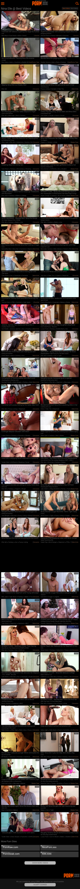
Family (26, 142)
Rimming (33, 142)
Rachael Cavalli (7, 382)
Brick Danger (52, 542)
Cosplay (28, 329)
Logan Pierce (6, 435)
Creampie (17, 275)
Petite (53, 35)
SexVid (37, 35)
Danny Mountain (46, 302)
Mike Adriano (57, 249)
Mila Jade (5, 597)
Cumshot (23, 249)
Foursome (24, 836)
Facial (62, 115)
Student (64, 169)
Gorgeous (15, 703)
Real (17, 115)
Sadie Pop (44, 542)
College (23, 195)
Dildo (55, 142)
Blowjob (59, 35)
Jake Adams (45, 489)
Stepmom (30, 249)
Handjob (54, 89)
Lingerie (58, 275)
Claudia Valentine (46, 623)
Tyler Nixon (5, 169)
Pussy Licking (45, 89)
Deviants (36, 89)
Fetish (24, 35)
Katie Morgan (17, 382)
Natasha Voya (45, 783)
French (65, 249)
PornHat (75, 115)
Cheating (28, 169)
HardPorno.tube (34, 62)
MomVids (75, 89)
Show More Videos (40, 863)
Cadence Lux (45, 676)
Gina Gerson (45, 169)
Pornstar (66, 35)
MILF (27, 623)
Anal (53, 62)
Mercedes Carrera (46, 249)
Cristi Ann (5, 783)
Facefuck (17, 62)
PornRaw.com (20, 847)
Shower (27, 435)
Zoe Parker (44, 115)
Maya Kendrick (55, 489)
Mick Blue (5, 35)
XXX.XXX (60, 854)
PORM (40, 3)
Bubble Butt (25, 62)
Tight (60, 355)
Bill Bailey (5, 757)
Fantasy (63, 62)
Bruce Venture (6, 703)
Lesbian (54, 195)
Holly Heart (53, 730)
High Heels (26, 302)
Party (58, 62)
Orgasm (43, 142)
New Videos (66, 8)
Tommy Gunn (6, 302)
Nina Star (15, 249)
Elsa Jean (5, 195)
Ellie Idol (4, 89)
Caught (51, 115)
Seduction (20, 142)
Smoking (59, 783)
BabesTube (74, 142)
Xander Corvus (45, 62)
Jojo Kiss (44, 275)
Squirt (57, 115)
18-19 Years (61, 195)
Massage (11, 115)
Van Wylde (5, 329)
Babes (18, 195)
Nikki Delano (6, 730)
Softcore (22, 650)
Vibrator (50, 142)
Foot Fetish (13, 35)
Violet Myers (6, 355)
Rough (23, 489)
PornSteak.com (20, 854)
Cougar (67, 515)
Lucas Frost (45, 329)
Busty (68, 302)
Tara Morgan (6, 515)
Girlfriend (53, 169)
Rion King (5, 62)
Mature (62, 302)
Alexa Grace (45, 515)
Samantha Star (6, 249)
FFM (13, 302)
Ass (58, 169)
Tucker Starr (6, 462)
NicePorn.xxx (60, 847)
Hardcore (21, 623)
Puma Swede (57, 623)
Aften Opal (5, 142)
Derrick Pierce (45, 35)
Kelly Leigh (44, 730)
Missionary (20, 169)
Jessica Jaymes (15, 329)
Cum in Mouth (54, 836)
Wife (19, 35)
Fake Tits (61, 89)
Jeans (11, 62)
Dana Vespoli (15, 836)
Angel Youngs (45, 195)
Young (69, 489)
